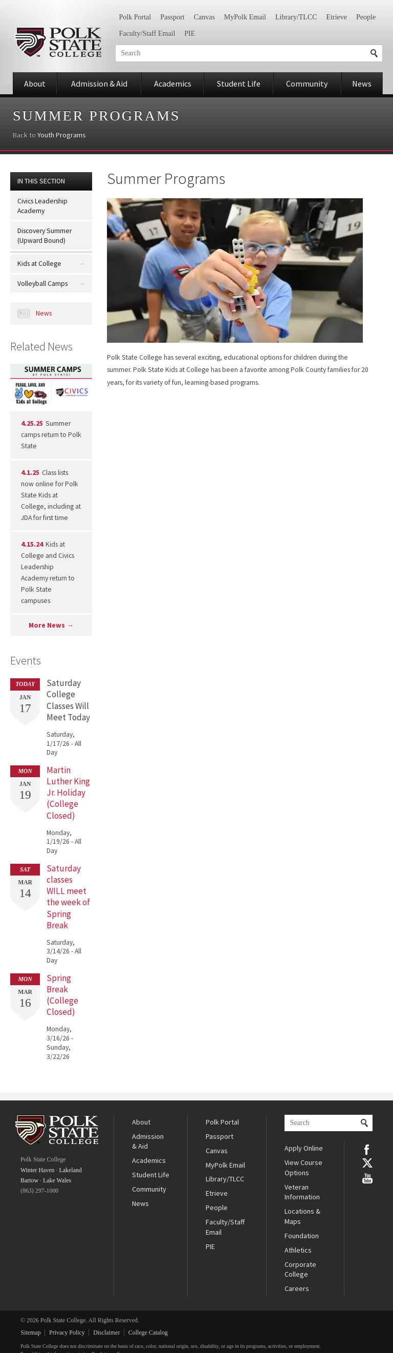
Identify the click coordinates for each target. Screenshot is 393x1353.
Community (307, 83)
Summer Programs (96, 115)
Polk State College (57, 42)
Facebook (367, 1148)
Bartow (29, 1180)
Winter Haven (37, 1170)
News (362, 83)
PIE (189, 33)
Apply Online (304, 1148)
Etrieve (336, 17)
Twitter (367, 1163)
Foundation (302, 1235)
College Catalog (148, 1332)
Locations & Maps (302, 1216)
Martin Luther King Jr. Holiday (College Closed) (68, 792)
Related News (41, 346)
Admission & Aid (99, 83)
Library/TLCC (296, 17)
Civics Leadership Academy (42, 206)
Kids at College (39, 263)
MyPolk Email (245, 17)
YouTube (367, 1177)
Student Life (238, 83)
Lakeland (70, 1170)
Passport (172, 17)
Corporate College (300, 1269)
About (35, 83)
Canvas (204, 17)
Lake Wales (57, 1180)
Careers (297, 1288)
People (366, 17)
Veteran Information (302, 1192)
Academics (172, 83)
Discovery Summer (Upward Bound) (44, 235)
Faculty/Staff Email (147, 33)
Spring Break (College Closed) (62, 995)
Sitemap (31, 1332)
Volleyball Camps (42, 283)
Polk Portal (135, 17)
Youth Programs (61, 134)
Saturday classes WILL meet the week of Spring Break (68, 897)
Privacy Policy (67, 1332)
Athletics (298, 1250)
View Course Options (303, 1167)
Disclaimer (106, 1332)
